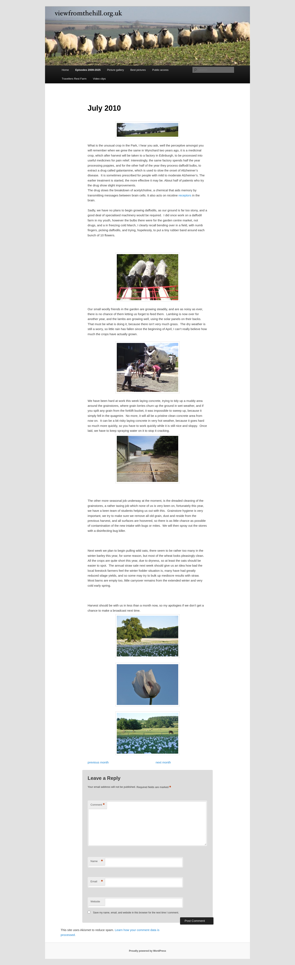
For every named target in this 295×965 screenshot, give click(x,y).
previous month (98, 762)
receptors (184, 195)
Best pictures (138, 69)
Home (65, 69)
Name (97, 861)
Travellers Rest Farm (74, 78)
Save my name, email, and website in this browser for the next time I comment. (136, 912)
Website (95, 901)
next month (163, 762)
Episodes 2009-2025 (88, 69)
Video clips (99, 78)
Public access (160, 69)
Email (97, 882)
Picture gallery (115, 69)
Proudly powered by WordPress (147, 950)
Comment (98, 805)
